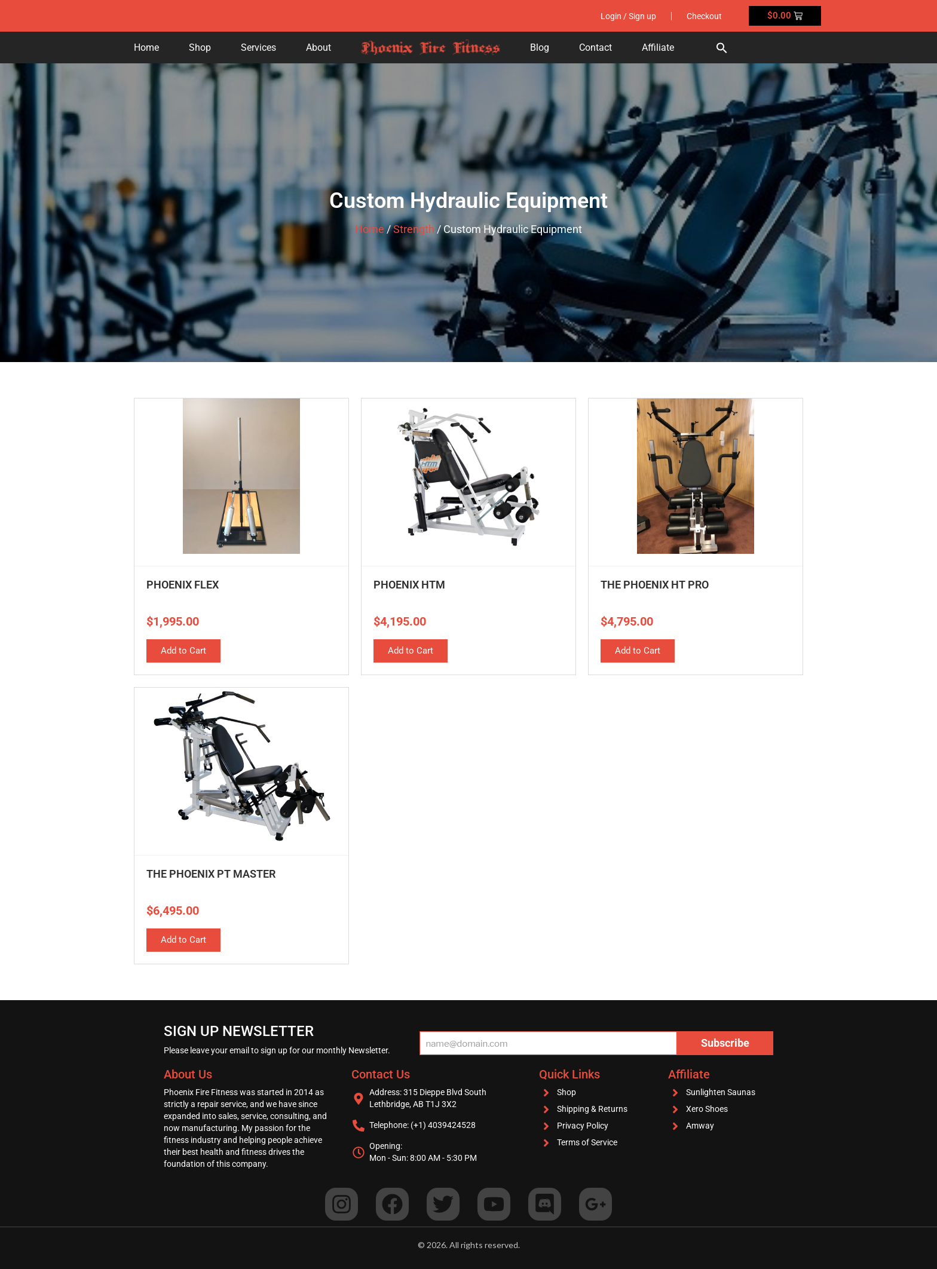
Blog (539, 47)
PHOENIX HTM (409, 584)
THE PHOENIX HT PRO (655, 584)
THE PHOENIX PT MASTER (210, 874)
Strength (413, 229)
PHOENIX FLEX (182, 584)
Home (146, 47)
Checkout (704, 16)
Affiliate (658, 47)
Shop (200, 47)
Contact (595, 47)
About (318, 47)
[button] (722, 47)
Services (258, 47)
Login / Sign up (628, 16)
